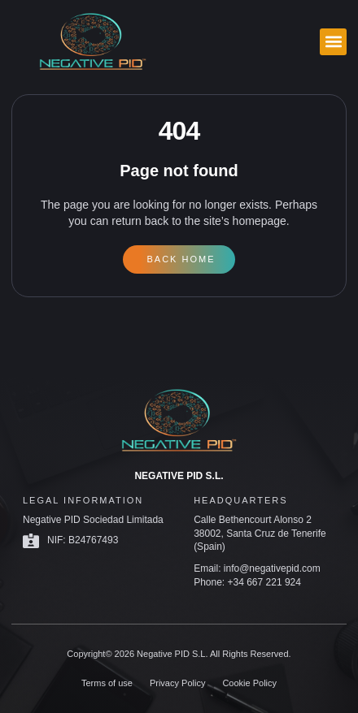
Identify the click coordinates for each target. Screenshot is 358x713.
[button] (333, 41)
